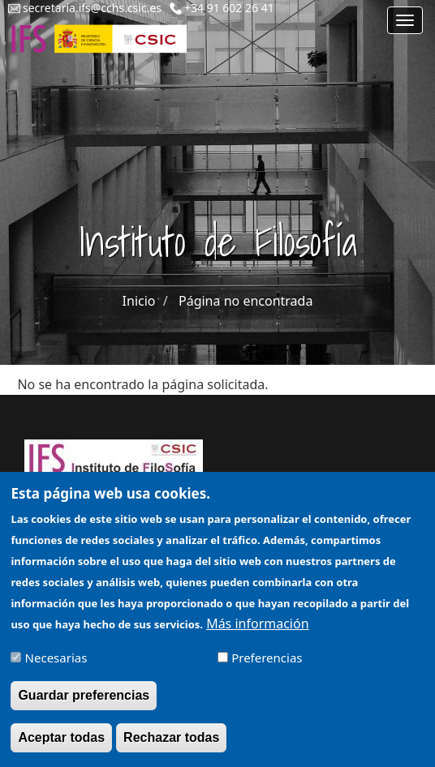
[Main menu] (405, 20)
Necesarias (56, 666)
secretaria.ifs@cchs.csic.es (92, 7)
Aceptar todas (61, 745)
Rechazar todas (171, 745)
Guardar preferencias (83, 703)
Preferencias (266, 666)
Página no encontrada (245, 301)
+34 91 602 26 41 (229, 7)
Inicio (139, 301)
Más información (257, 632)
